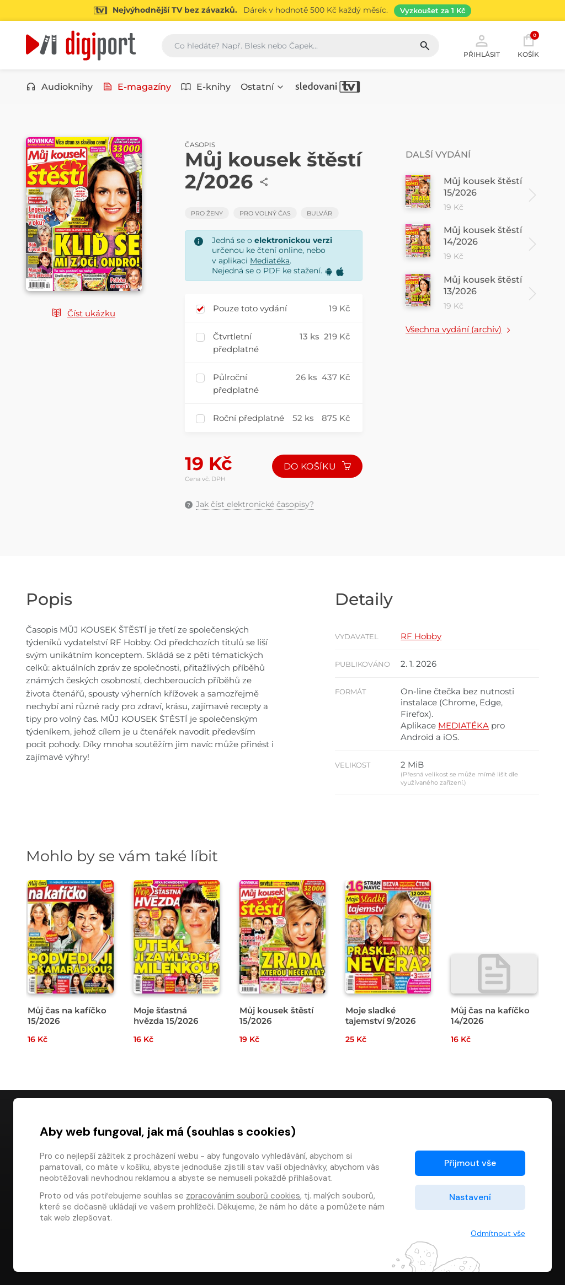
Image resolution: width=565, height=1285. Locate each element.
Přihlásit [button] (481, 45)
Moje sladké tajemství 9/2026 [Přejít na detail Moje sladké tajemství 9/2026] (380, 1015)
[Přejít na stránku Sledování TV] (282, 10)
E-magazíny (137, 87)
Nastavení (470, 1197)
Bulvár (319, 213)
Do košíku (317, 466)
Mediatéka (270, 261)
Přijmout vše (470, 1163)
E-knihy (206, 87)
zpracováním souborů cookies (243, 1195)
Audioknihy (59, 87)
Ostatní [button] (263, 87)
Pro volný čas (265, 213)
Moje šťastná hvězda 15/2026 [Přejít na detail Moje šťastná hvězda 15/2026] (166, 1015)
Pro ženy (207, 213)
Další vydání (438, 154)
